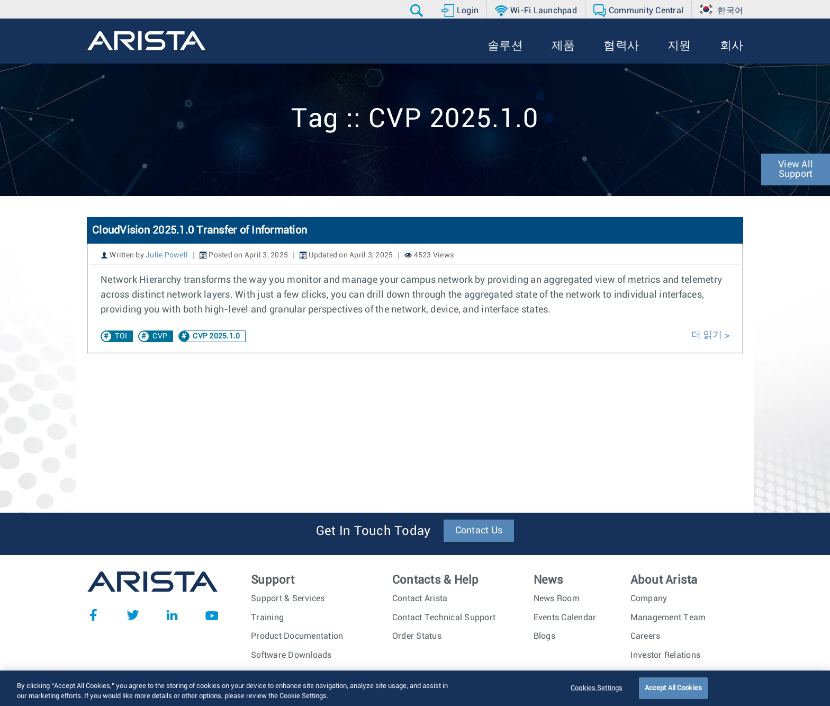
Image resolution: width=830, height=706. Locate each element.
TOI (121, 336)
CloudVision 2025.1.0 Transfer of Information (199, 230)
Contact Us (479, 530)
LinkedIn (172, 615)
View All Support (795, 169)
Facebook (93, 615)
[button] (418, 10)
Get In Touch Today (373, 531)
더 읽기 (708, 335)
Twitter (133, 615)
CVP (159, 336)
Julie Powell (167, 255)
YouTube (211, 615)
